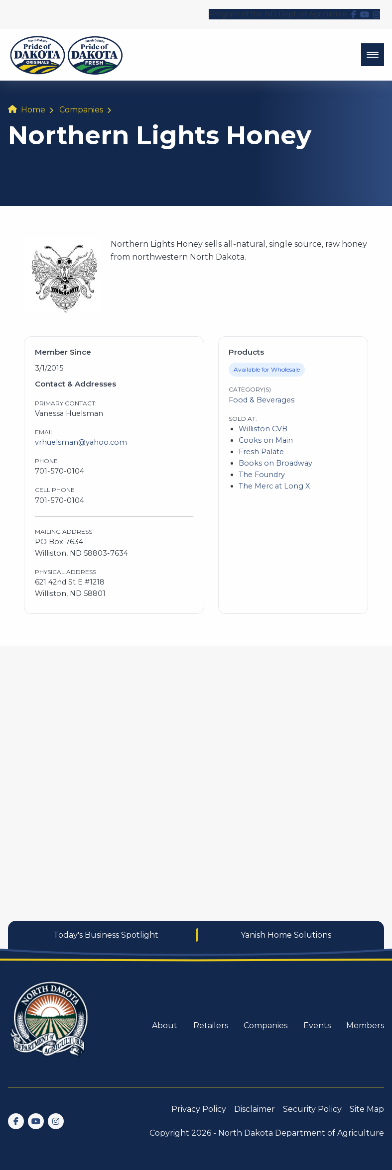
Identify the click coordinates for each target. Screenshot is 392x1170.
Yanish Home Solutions (286, 935)
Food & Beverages (261, 399)
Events (317, 1025)
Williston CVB (263, 428)
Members (365, 1025)
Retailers (210, 1025)
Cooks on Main (266, 440)
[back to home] (66, 55)
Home (33, 109)
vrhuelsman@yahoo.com (81, 442)
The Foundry (262, 474)
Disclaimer (254, 1109)
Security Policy (312, 1109)
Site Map (367, 1109)
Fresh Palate (261, 451)
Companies (81, 109)
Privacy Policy (198, 1109)
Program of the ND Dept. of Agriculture (278, 13)
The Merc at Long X (274, 486)
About (164, 1025)
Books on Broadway (275, 463)
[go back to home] (50, 1025)
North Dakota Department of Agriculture (301, 1133)
